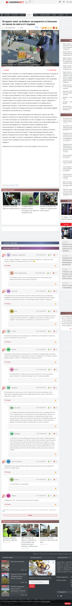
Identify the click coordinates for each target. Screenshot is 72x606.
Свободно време (45, 15)
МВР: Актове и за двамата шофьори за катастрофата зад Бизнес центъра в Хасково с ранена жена (48, 542)
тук (3, 511)
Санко (16, 479)
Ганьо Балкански (20, 273)
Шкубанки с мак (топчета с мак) (40, 578)
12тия (14, 331)
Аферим (14, 388)
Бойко (14, 496)
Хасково (6, 70)
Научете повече (45, 601)
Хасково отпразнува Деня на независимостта (30, 207)
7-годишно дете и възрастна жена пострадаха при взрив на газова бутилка (49, 209)
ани (15, 311)
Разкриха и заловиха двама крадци (10, 539)
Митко (14, 349)
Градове (60, 15)
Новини (29, 15)
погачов (14, 291)
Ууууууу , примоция (18, 255)
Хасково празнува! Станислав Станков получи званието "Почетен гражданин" (10, 209)
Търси (32, 586)
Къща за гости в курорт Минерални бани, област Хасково (19, 578)
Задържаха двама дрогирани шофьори (28, 539)
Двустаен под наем (17, 564)
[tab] (66, 225)
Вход (30, 515)
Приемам (67, 603)
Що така (17, 408)
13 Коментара (52, 70)
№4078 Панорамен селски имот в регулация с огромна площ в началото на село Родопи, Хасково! (18, 593)
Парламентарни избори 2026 (10, 17)
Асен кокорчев (17, 461)
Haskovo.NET (13, 185)
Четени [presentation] (66, 224)
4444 (16, 369)
